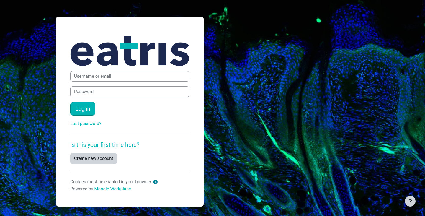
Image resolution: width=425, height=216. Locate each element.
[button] (155, 182)
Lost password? (85, 123)
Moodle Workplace (112, 188)
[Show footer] (410, 201)
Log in (82, 108)
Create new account (93, 158)
